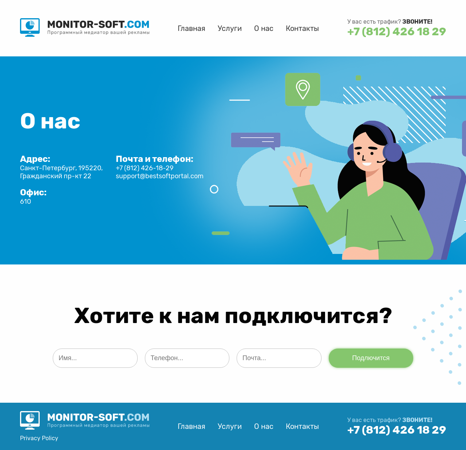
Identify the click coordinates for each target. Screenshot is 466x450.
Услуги (230, 28)
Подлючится (371, 358)
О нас (263, 28)
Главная (191, 28)
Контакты (302, 28)
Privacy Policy (39, 438)
